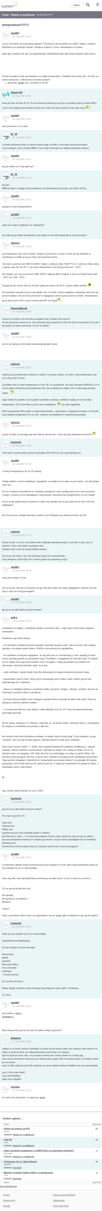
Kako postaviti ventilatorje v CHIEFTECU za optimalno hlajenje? (39, 1150)
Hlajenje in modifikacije (23, 1134)
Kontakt (6, 1206)
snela (6, 1142)
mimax (6, 1131)
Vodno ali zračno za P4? (17, 1128)
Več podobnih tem (8, 1186)
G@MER (8, 1164)
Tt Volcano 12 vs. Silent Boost (20, 1161)
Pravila (6, 1195)
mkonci (15, 243)
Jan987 (15, 33)
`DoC (6, 1175)
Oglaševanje (59, 1200)
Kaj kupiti (17, 1167)
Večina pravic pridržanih (64, 1195)
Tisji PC (8, 1139)
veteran (15, 364)
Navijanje (17, 1178)
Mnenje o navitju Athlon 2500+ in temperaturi (28, 1172)
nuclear (15, 1087)
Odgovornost (9, 1200)
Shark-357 (17, 92)
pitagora (16, 1038)
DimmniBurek (19, 308)
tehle (42, 1097)
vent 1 (18, 1013)
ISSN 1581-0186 (61, 1206)
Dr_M (14, 134)
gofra (14, 617)
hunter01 (16, 442)
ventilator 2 (7, 1016)
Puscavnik (8, 1153)
